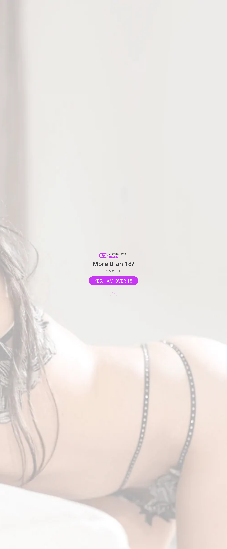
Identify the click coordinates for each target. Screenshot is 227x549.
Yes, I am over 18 (113, 281)
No (113, 292)
